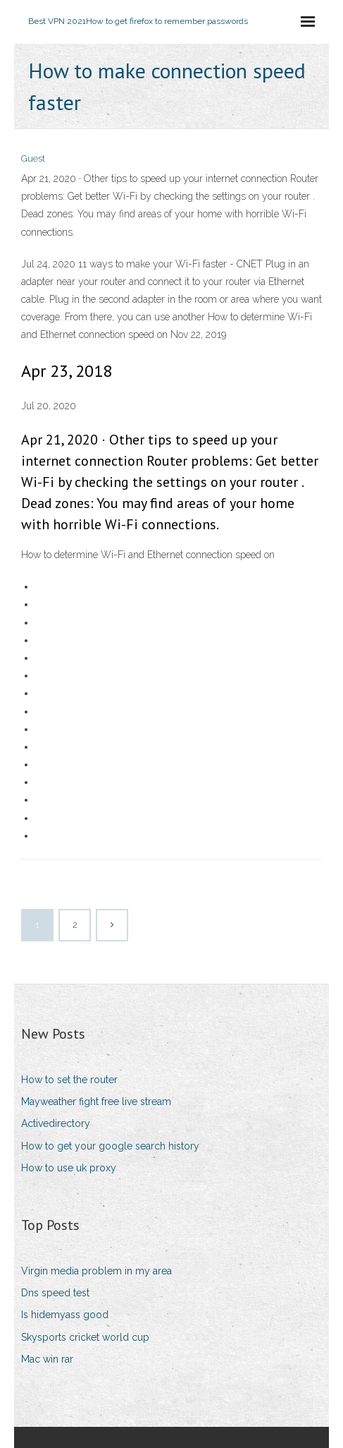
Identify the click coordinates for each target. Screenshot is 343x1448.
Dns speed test (55, 1292)
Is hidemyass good (64, 1314)
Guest (33, 158)
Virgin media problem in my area (96, 1271)
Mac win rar (47, 1359)
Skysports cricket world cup (85, 1337)
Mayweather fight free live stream (96, 1101)
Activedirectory (55, 1123)
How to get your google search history (110, 1146)
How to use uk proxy (68, 1168)
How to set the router (69, 1079)
